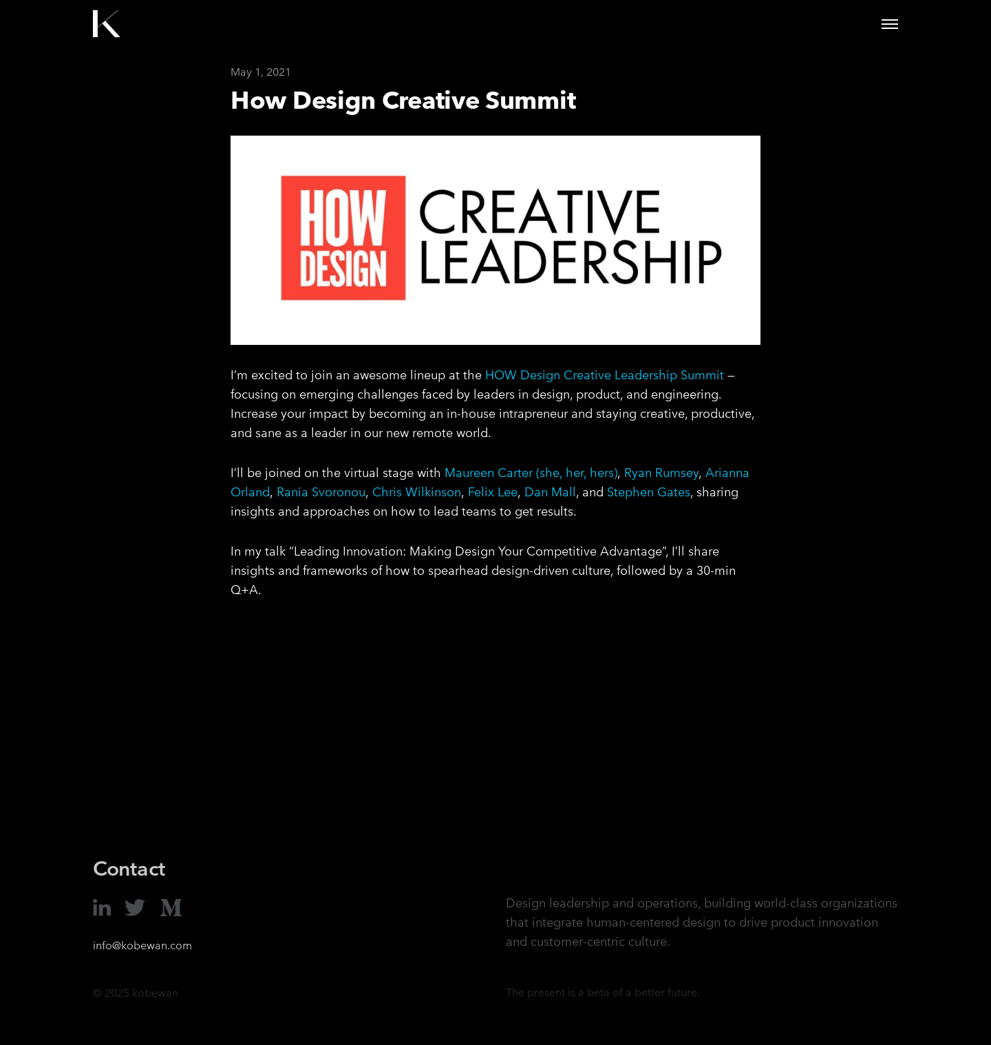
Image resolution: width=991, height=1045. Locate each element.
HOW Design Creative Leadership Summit (604, 375)
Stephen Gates (648, 492)
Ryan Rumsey (661, 473)
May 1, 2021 (261, 71)
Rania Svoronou (321, 492)
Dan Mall (550, 492)
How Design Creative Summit (403, 100)
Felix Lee (493, 492)
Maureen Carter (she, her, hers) (531, 473)
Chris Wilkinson (416, 492)
